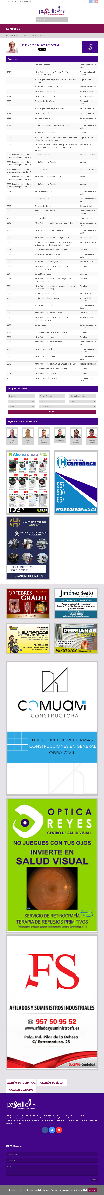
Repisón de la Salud (88, 87)
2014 (9, 274)
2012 (9, 305)
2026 (9, 64)
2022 (9, 113)
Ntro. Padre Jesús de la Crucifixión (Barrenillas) (54, 223)
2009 (9, 368)
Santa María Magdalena (45, 274)
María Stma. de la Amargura (46, 262)
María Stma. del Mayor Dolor (47, 298)
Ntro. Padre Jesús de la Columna (48, 313)
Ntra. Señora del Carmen (45, 211)
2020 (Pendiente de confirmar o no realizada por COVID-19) (19, 170)
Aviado (82, 176)
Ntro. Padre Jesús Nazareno (46, 91)
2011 (9, 325)
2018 (9, 211)
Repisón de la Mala (87, 91)
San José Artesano (42, 64)
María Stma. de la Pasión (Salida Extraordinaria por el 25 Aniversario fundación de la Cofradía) (56, 243)
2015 (9, 262)
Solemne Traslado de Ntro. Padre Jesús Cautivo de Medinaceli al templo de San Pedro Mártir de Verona (56, 147)
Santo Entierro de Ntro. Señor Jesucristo (51, 249)
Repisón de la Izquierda (85, 299)
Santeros (14, 35)
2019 (9, 191)
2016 (9, 249)
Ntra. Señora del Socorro (45, 96)
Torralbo (83, 249)
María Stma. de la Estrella (45, 132)
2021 (9, 137)
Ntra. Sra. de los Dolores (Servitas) (49, 230)
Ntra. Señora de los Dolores (46, 378)
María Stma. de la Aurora (45, 293)
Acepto (92, 1190)
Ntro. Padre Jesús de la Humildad (48, 342)
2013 (9, 293)
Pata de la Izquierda (88, 154)
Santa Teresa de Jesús (44, 191)
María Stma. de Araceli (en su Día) (49, 87)
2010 (9, 349)
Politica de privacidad (23, 1)
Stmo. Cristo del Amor (44, 206)
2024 (9, 96)
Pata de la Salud (86, 262)
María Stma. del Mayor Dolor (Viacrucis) (51, 125)
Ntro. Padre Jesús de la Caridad (48, 176)
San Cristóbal (40, 218)
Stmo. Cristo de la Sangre (45, 101)
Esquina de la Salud (88, 137)
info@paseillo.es (11, 1)
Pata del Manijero (87, 108)
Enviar (94, 1179)
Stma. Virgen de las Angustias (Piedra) (50, 108)
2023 (9, 101)
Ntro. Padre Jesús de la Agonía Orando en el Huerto (56, 364)
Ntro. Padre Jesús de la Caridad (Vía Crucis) (52, 237)
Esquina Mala (85, 79)
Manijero (83, 132)
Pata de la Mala (86, 144)
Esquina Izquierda (87, 218)
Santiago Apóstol (42, 198)
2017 (9, 230)
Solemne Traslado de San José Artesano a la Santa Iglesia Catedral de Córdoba (56, 138)
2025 (9, 79)
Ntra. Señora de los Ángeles (46, 113)
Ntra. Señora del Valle (44, 349)
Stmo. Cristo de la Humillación (47, 254)
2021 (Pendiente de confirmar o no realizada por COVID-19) (19, 155)
